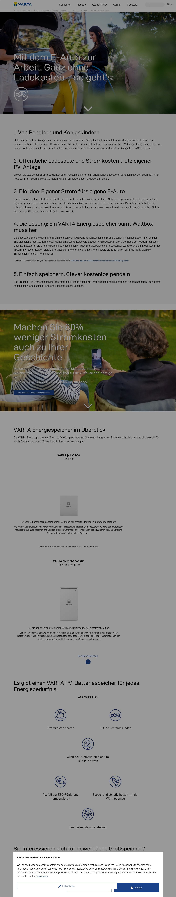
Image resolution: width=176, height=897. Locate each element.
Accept (138, 887)
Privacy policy (43, 876)
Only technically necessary (90, 887)
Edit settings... (42, 887)
